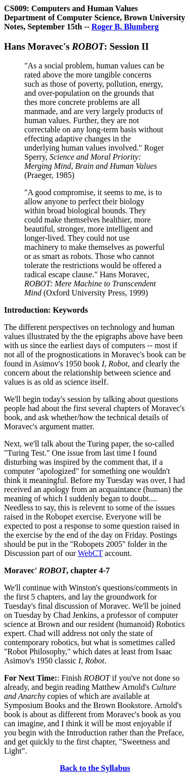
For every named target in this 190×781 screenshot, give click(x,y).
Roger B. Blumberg (125, 26)
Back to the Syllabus (95, 768)
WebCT (90, 553)
